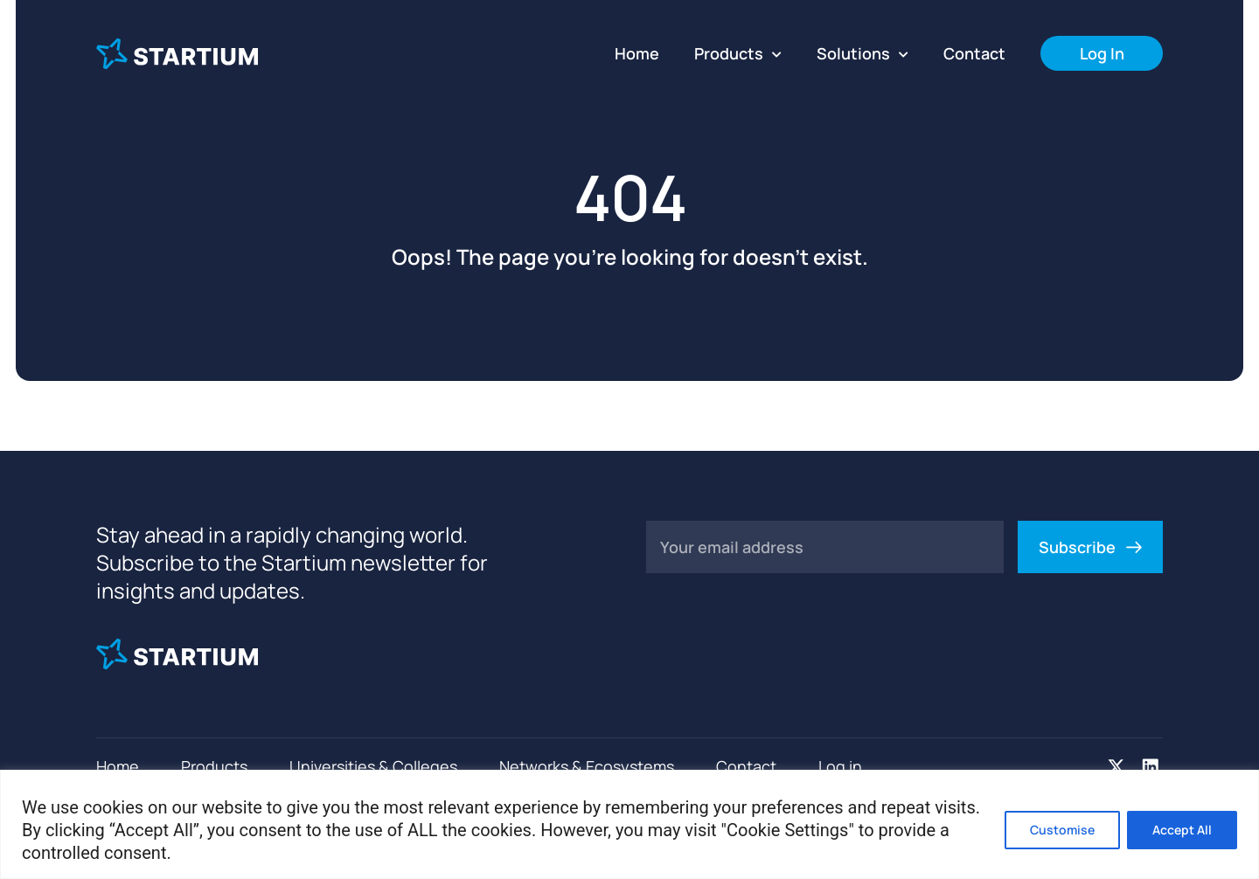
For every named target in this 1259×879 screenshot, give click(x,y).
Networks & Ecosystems (586, 766)
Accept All (1182, 829)
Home (637, 53)
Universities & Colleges (373, 766)
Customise (1062, 829)
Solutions (862, 53)
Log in (840, 766)
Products (738, 53)
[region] (629, 824)
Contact (974, 53)
